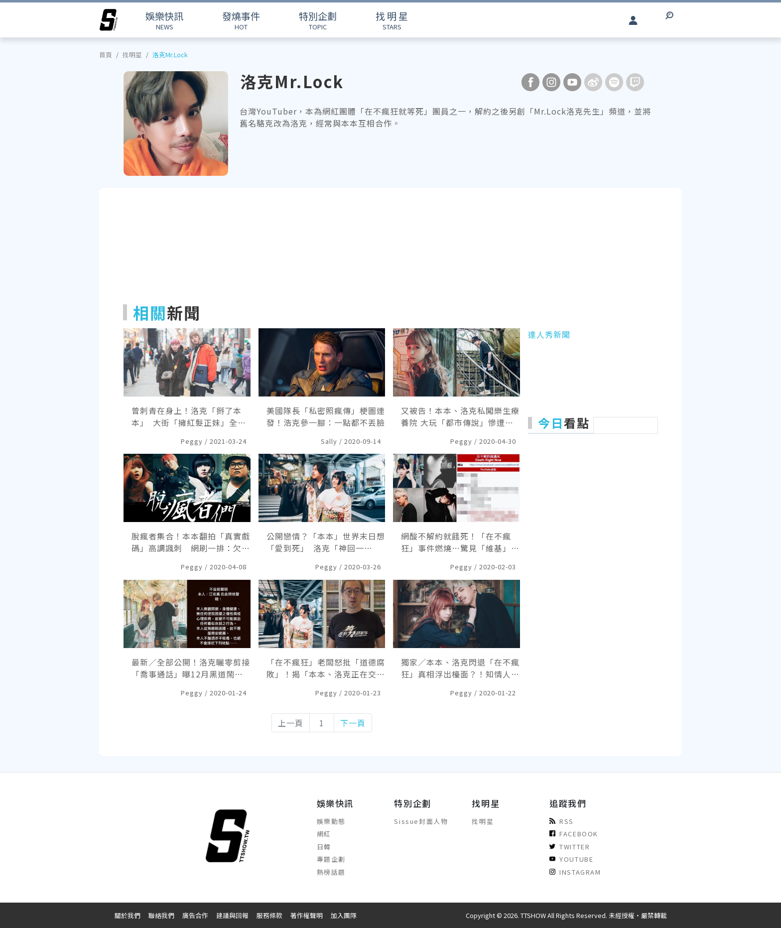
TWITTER (569, 846)
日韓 (324, 846)
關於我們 (127, 915)
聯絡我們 (161, 915)
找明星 (132, 54)
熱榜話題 (331, 872)
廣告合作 (195, 915)
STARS (392, 20)
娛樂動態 (331, 821)
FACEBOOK (573, 833)
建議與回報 (232, 915)
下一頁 (353, 723)
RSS (561, 821)
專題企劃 (331, 859)
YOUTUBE (571, 859)
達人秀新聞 (549, 334)
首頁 (105, 54)
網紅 (324, 833)
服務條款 (269, 915)
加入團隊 (344, 915)
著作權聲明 (306, 915)
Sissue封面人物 (421, 821)
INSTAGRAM (575, 872)
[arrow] (109, 20)
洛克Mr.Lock (170, 54)
